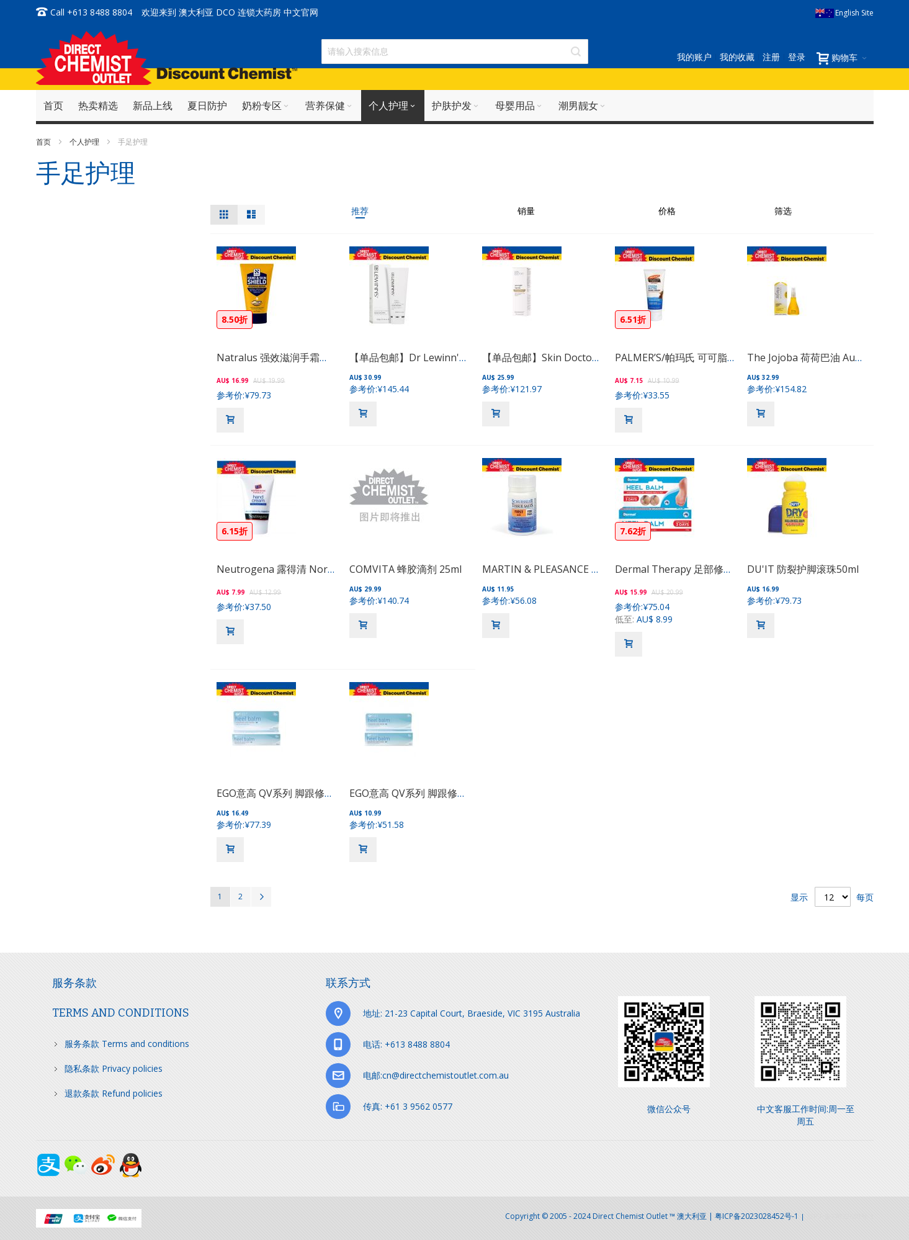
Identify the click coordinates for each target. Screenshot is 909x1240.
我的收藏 (737, 57)
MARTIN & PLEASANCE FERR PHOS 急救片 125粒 (593, 569)
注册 (771, 57)
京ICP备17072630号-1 (840, 1216)
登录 (796, 57)
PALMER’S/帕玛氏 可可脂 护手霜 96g (697, 357)
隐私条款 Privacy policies (114, 1068)
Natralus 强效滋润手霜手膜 (278, 357)
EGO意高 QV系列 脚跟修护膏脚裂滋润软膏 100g (323, 793)
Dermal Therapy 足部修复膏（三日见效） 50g (719, 569)
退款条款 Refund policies (114, 1093)
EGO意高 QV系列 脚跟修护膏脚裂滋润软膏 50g (453, 793)
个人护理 (85, 142)
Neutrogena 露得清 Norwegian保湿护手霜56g (322, 569)
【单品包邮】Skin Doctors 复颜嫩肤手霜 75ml (585, 357)
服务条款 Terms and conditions (127, 1043)
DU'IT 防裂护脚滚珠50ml (803, 569)
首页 (44, 142)
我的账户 (694, 57)
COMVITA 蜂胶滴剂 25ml (405, 569)
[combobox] (454, 51)
